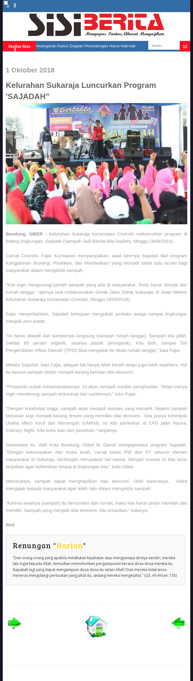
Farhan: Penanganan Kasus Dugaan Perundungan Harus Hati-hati (76, 46)
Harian (69, 545)
